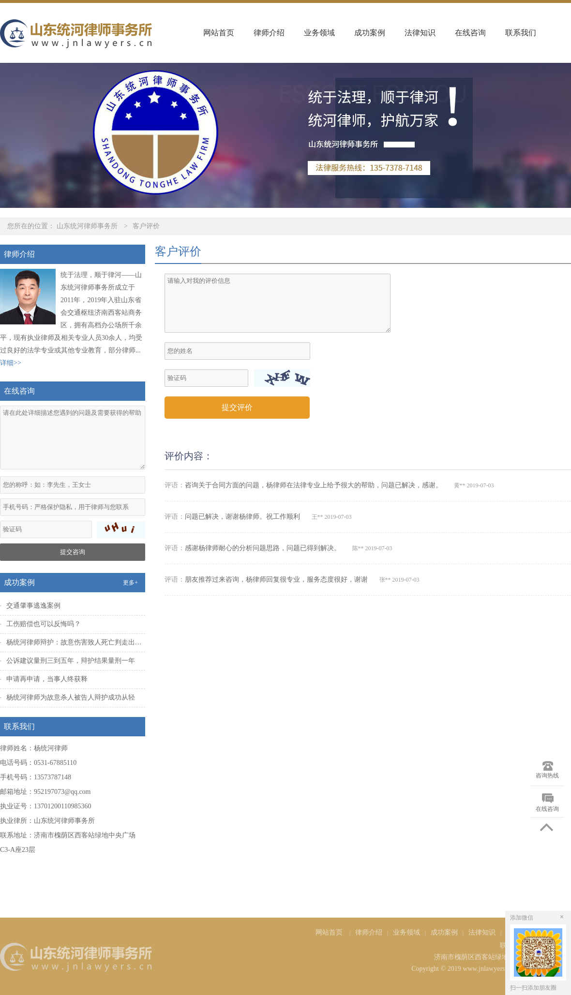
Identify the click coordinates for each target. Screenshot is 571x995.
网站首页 (218, 33)
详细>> (10, 362)
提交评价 (237, 407)
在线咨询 (470, 33)
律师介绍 (269, 33)
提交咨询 (72, 552)
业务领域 (319, 33)
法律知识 (420, 33)
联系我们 (520, 33)
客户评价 (146, 226)
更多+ (130, 582)
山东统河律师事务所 (87, 226)
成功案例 (369, 33)
